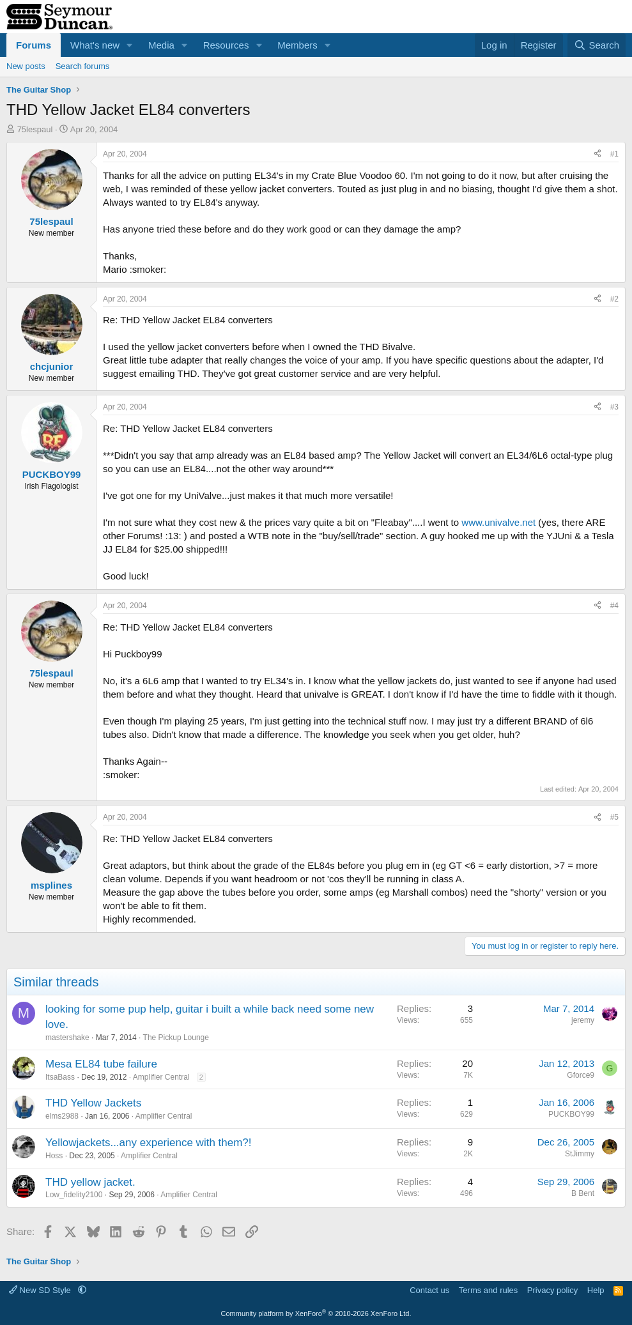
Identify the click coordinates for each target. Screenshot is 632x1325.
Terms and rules (488, 1290)
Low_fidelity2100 (73, 1194)
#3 (614, 406)
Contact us (429, 1290)
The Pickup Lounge (176, 1037)
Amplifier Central (161, 1077)
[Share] (597, 154)
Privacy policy (552, 1290)
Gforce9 (580, 1075)
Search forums (83, 66)
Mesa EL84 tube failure (101, 1064)
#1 (614, 153)
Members (297, 45)
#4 (614, 605)
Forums (33, 45)
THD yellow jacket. (90, 1182)
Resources (226, 45)
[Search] (596, 45)
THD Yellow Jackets (93, 1103)
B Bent (582, 1193)
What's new (94, 45)
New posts (25, 66)
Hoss (54, 1155)
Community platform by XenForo (316, 1313)
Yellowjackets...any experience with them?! (148, 1143)
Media (161, 45)
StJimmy (579, 1153)
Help (596, 1290)
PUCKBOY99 (571, 1114)
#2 (614, 299)
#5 (614, 817)
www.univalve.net (498, 522)
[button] (130, 45)
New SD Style (41, 1290)
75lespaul (35, 129)
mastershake (67, 1037)
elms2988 (62, 1116)
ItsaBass (60, 1077)
